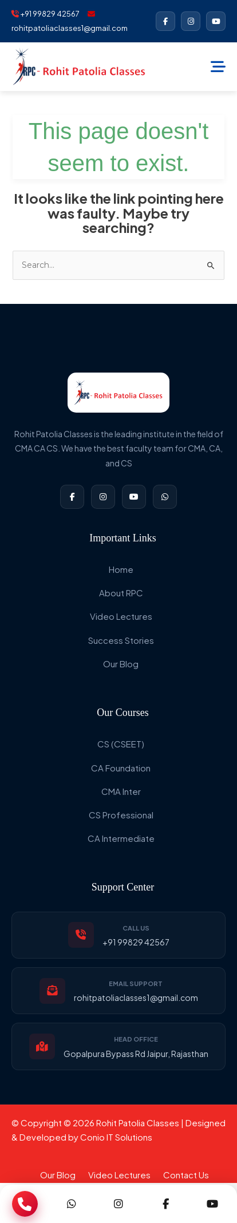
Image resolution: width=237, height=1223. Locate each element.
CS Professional (121, 814)
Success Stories (121, 640)
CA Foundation (121, 767)
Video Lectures (121, 616)
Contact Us (186, 1174)
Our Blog (121, 663)
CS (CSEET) (120, 743)
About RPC (121, 592)
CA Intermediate (121, 838)
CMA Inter (121, 791)
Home (121, 569)
